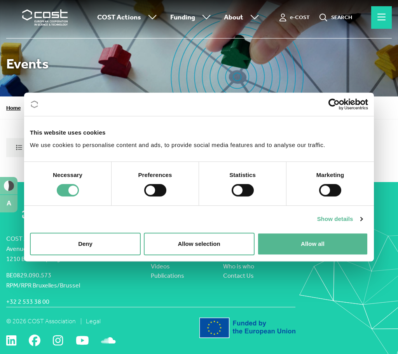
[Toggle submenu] (151, 18)
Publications (167, 275)
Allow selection (199, 243)
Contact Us (238, 275)
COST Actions (129, 18)
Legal (93, 321)
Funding (192, 18)
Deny (85, 243)
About (243, 18)
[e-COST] (294, 17)
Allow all (313, 243)
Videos (160, 266)
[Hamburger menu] (381, 17)
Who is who (238, 266)
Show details (335, 219)
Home (13, 108)
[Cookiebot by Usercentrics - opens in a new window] (334, 104)
